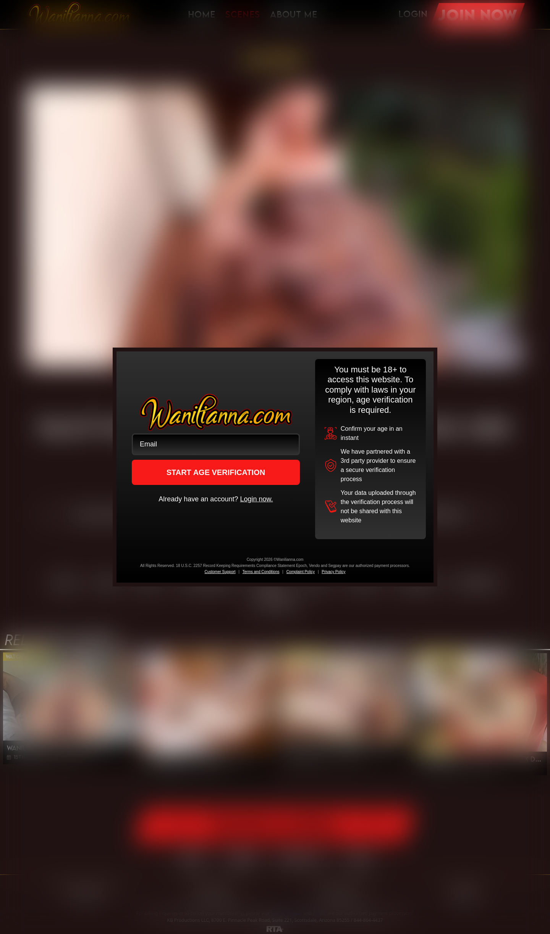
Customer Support (219, 572)
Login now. (256, 499)
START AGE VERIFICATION (216, 472)
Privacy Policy (333, 572)
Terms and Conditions (261, 572)
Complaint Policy (300, 572)
